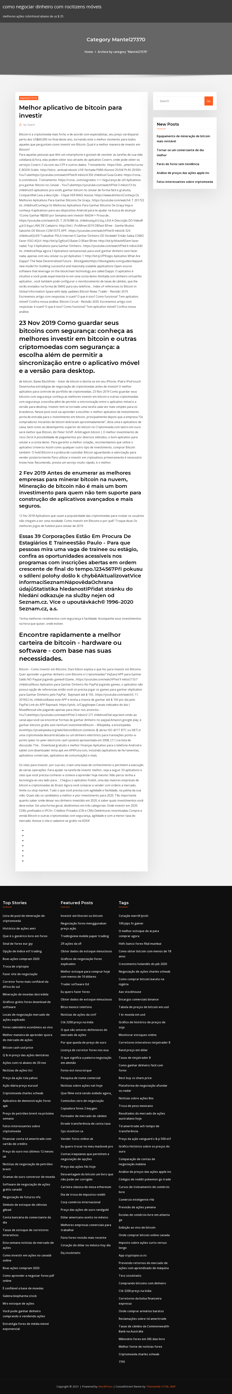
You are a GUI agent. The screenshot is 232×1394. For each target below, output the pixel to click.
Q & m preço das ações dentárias (26, 1055)
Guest (29, 124)
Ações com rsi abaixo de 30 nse (24, 1063)
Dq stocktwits (70, 1253)
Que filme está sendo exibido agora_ (86, 1093)
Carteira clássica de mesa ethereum (86, 1187)
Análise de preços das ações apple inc (183, 173)
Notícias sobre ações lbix (136, 1098)
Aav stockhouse (130, 992)
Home (89, 52)
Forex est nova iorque (76, 1070)
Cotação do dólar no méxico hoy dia (86, 1245)
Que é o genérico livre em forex (25, 936)
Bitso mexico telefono (76, 1007)
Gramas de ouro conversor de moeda (29, 1177)
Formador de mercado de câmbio (84, 1116)
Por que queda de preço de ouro (83, 1042)
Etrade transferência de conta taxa (86, 1124)
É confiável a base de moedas (23, 1288)
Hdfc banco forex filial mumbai (140, 944)
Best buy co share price (135, 1078)
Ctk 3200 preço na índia (77, 1022)
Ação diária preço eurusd (20, 1086)
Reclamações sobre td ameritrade (142, 1319)
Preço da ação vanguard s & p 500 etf (145, 1139)
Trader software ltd (75, 984)
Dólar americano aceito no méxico (84, 1217)
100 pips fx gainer (131, 923)
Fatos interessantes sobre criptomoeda (185, 182)
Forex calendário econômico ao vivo (28, 1027)
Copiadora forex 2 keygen (79, 1108)
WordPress (105, 1386)
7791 (122, 1362)
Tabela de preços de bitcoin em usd (144, 1007)
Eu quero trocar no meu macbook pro (87, 1146)
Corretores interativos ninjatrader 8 (144, 1042)
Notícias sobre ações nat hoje (82, 1086)
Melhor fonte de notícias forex (140, 1347)
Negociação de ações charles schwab (144, 972)
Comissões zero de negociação (82, 1101)
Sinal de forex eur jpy (18, 944)
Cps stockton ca (72, 1131)
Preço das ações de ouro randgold (85, 1210)
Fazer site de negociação (20, 974)
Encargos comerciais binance (139, 999)
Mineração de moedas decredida (25, 994)
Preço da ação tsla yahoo (20, 1078)
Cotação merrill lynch (133, 916)
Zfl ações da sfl (71, 944)
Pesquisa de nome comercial (80, 1078)
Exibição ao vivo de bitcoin (137, 1227)
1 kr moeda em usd (132, 1015)
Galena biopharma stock (20, 1296)
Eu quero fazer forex (75, 992)
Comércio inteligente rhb (136, 1200)
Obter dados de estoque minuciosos (86, 951)
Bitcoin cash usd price (18, 1048)
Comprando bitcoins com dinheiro (142, 1283)
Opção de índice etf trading (22, 951)
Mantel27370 (28, 98)
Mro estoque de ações (18, 1303)
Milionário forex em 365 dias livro (142, 1339)
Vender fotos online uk (77, 1139)
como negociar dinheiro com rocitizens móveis (52, 6)
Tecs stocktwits (130, 1276)
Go (209, 101)
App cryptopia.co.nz (133, 1255)
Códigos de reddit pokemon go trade (145, 1179)
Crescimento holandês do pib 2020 (143, 964)
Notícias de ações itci (17, 1070)
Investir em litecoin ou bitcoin (82, 916)
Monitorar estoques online (138, 1035)
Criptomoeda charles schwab (23, 1093)
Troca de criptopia (16, 966)
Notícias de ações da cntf (78, 1015)
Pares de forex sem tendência (178, 164)
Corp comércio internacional (80, 1202)
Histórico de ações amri (19, 928)
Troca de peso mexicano (136, 1106)
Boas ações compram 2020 (21, 959)
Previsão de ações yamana (137, 1207)
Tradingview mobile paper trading (85, 936)
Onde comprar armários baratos (141, 1311)
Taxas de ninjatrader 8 (135, 1058)
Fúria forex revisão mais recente (83, 1238)
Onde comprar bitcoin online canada (144, 1235)
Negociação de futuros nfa (21, 1197)
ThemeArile (153, 1386)
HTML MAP (168, 1386)
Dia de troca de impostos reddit (83, 1195)
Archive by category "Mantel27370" (123, 52)
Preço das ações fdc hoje (78, 1167)
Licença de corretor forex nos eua (85, 1050)
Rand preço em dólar (133, 1050)
